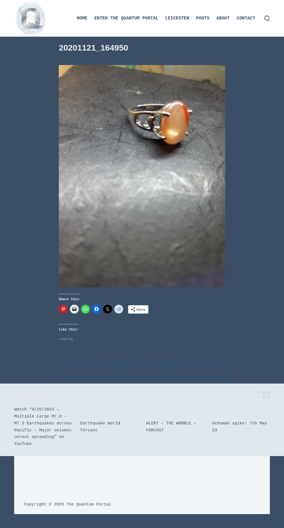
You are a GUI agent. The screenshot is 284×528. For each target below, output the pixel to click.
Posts (202, 18)
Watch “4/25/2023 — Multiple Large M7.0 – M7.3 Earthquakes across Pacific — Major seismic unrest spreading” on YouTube (43, 427)
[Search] (267, 18)
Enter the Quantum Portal (126, 18)
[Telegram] (87, 372)
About (223, 18)
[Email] (197, 372)
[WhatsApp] (142, 372)
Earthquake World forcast (100, 427)
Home (82, 18)
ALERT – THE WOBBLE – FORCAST (171, 427)
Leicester (177, 18)
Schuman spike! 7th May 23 (239, 427)
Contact (246, 18)
